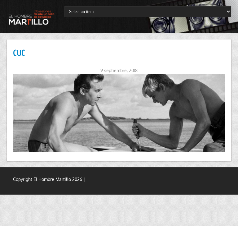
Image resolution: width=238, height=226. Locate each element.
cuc (19, 52)
